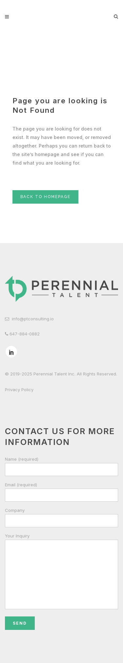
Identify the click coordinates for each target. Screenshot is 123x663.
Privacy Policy (19, 389)
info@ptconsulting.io (33, 318)
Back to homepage (45, 196)
